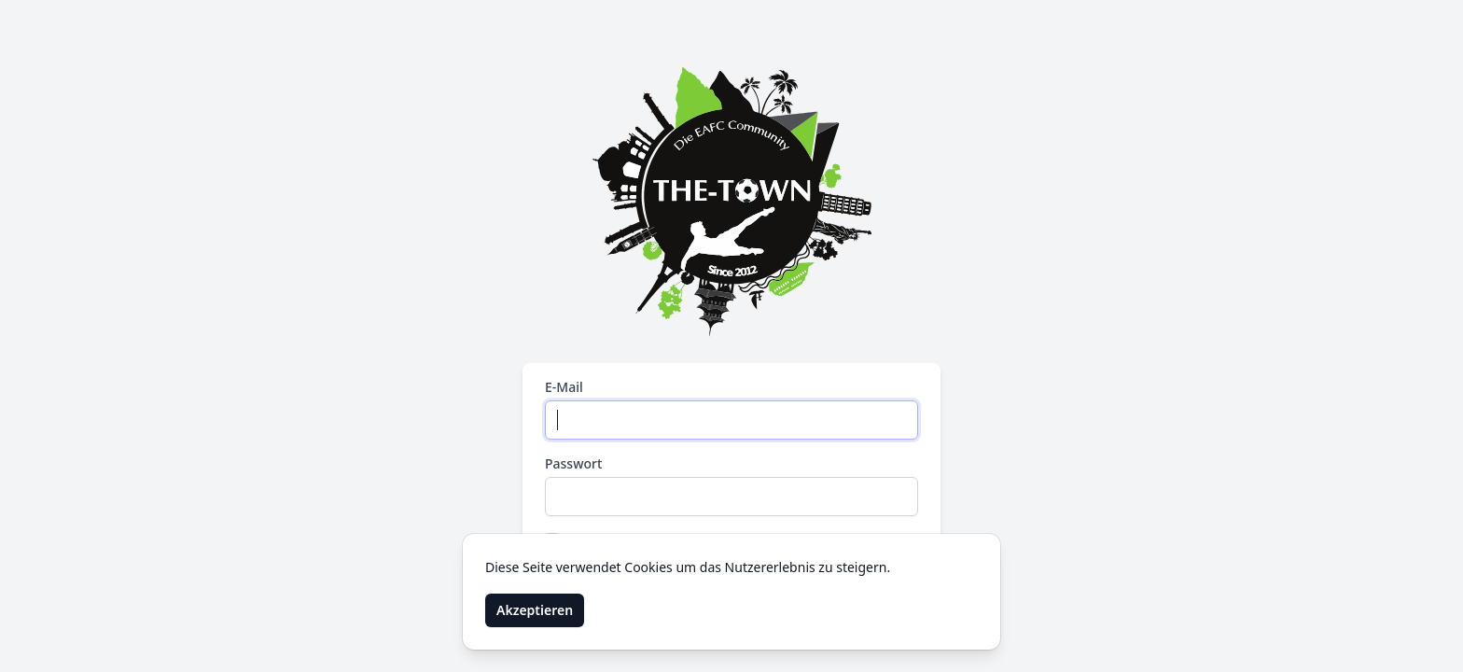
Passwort (573, 463)
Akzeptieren (534, 610)
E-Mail (564, 387)
